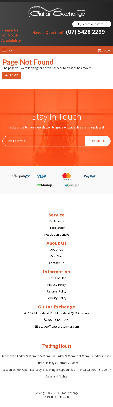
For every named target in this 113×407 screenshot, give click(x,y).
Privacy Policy (56, 284)
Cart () (104, 50)
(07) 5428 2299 (68, 32)
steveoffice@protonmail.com (56, 326)
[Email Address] (43, 141)
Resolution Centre (56, 234)
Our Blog (56, 256)
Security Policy (56, 298)
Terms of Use (56, 278)
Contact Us (56, 263)
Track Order (56, 228)
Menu (7, 50)
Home (11, 75)
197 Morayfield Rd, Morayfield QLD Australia (56, 313)
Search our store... (91, 24)
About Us (56, 249)
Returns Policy (56, 291)
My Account (56, 221)
